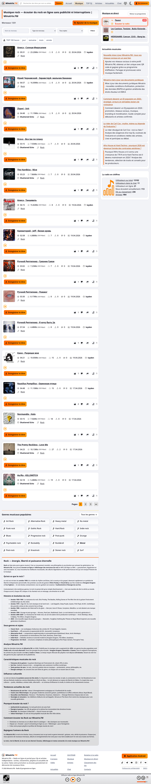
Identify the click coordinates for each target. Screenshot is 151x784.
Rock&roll (59, 543)
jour (24, 40)
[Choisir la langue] (125, 3)
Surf (82, 550)
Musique (79, 3)
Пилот (118, 20)
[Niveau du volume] (142, 781)
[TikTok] (122, 762)
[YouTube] (132, 762)
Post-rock (10, 550)
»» (96, 504)
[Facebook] (141, 762)
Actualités (109, 3)
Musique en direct (91, 759)
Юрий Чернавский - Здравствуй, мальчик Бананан (44, 78)
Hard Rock (59, 528)
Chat (119, 3)
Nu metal (84, 521)
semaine (32, 40)
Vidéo (52, 763)
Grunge (83, 535)
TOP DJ (89, 3)
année (49, 40)
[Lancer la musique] (73, 779)
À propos (53, 759)
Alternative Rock (38, 521)
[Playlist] (143, 778)
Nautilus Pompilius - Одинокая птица (36, 383)
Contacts (87, 769)
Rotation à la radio (91, 755)
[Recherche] (41, 3)
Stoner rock (60, 550)
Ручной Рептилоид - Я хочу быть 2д (36, 322)
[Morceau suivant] (79, 780)
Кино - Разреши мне (28, 353)
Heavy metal (60, 521)
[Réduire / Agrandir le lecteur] (147, 777)
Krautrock (35, 550)
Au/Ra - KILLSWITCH (27, 475)
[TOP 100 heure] (11, 40)
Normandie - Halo (26, 414)
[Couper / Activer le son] (139, 778)
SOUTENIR (71, 755)
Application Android (134, 756)
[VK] (145, 762)
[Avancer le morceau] (53, 62)
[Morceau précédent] (67, 780)
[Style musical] (70, 30)
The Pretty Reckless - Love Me (32, 444)
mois (41, 40)
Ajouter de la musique (85, 23)
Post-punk (59, 535)
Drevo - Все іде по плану (30, 139)
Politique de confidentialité (131, 768)
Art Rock (10, 521)
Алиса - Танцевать (27, 200)
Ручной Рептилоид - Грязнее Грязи (35, 261)
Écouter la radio (122, 23)
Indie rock (84, 528)
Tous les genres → (89, 514)
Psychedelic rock (13, 543)
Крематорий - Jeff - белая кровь (34, 230)
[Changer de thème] (130, 3)
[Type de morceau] (43, 30)
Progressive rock (38, 535)
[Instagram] (136, 762)
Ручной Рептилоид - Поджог (32, 292)
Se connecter (142, 3)
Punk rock (10, 528)
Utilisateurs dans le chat (126, 183)
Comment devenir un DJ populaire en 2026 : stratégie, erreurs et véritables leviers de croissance (122, 102)
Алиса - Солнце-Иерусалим (31, 47)
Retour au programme (138, 14)
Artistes (98, 3)
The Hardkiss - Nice (27, 169)
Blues (8, 535)
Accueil (69, 3)
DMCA (145, 768)
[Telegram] (127, 762)
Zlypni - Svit (23, 108)
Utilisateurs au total (124, 180)
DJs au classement (123, 192)
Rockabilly (35, 543)
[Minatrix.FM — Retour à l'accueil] (9, 3)
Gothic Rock (36, 528)
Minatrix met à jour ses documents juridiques (123, 80)
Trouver (59, 3)
